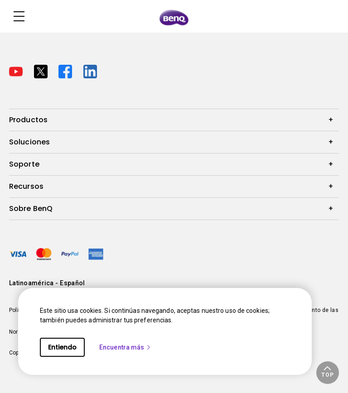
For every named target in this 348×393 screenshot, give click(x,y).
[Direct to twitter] (43, 70)
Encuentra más (125, 347)
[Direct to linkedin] (90, 70)
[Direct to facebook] (67, 70)
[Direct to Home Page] (174, 17)
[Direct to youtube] (18, 70)
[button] (327, 372)
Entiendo (62, 347)
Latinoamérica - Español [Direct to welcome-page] (47, 283)
